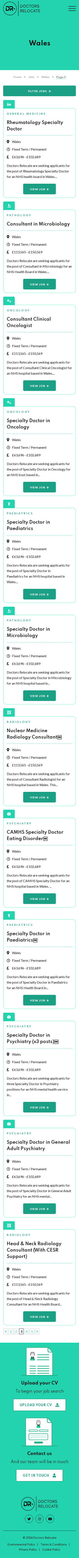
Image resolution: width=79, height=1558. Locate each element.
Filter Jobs (37, 91)
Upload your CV (39, 1405)
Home (17, 77)
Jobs (31, 77)
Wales (45, 77)
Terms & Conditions (53, 1544)
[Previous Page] (6, 1331)
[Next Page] (37, 1331)
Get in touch (39, 1475)
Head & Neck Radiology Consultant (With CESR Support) (34, 1250)
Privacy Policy (28, 1549)
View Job (37, 189)
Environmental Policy (21, 1544)
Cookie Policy (51, 1549)
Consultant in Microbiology (38, 224)
